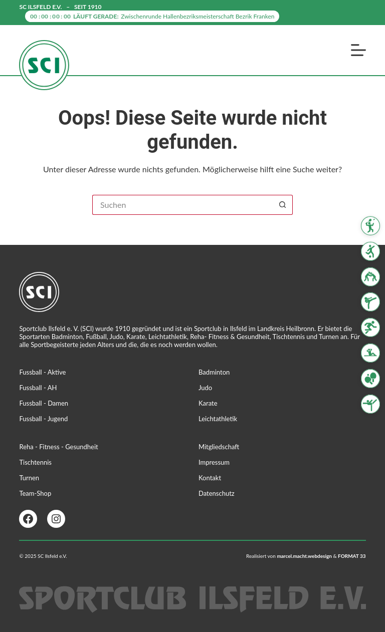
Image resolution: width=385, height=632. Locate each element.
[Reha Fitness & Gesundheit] (370, 353)
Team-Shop (35, 493)
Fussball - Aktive (42, 372)
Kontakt (210, 478)
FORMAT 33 (352, 556)
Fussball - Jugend (43, 419)
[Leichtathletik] (370, 327)
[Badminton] (370, 225)
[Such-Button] (283, 205)
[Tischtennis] (370, 378)
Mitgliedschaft (219, 447)
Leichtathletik (218, 419)
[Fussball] (370, 251)
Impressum (214, 462)
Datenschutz (217, 493)
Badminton (214, 372)
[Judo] (370, 276)
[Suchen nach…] (182, 205)
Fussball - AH (38, 388)
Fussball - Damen (43, 403)
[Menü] (358, 50)
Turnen (29, 478)
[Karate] (370, 301)
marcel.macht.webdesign (304, 556)
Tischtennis (35, 462)
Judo (205, 388)
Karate (208, 403)
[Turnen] (370, 403)
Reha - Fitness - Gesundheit (58, 447)
